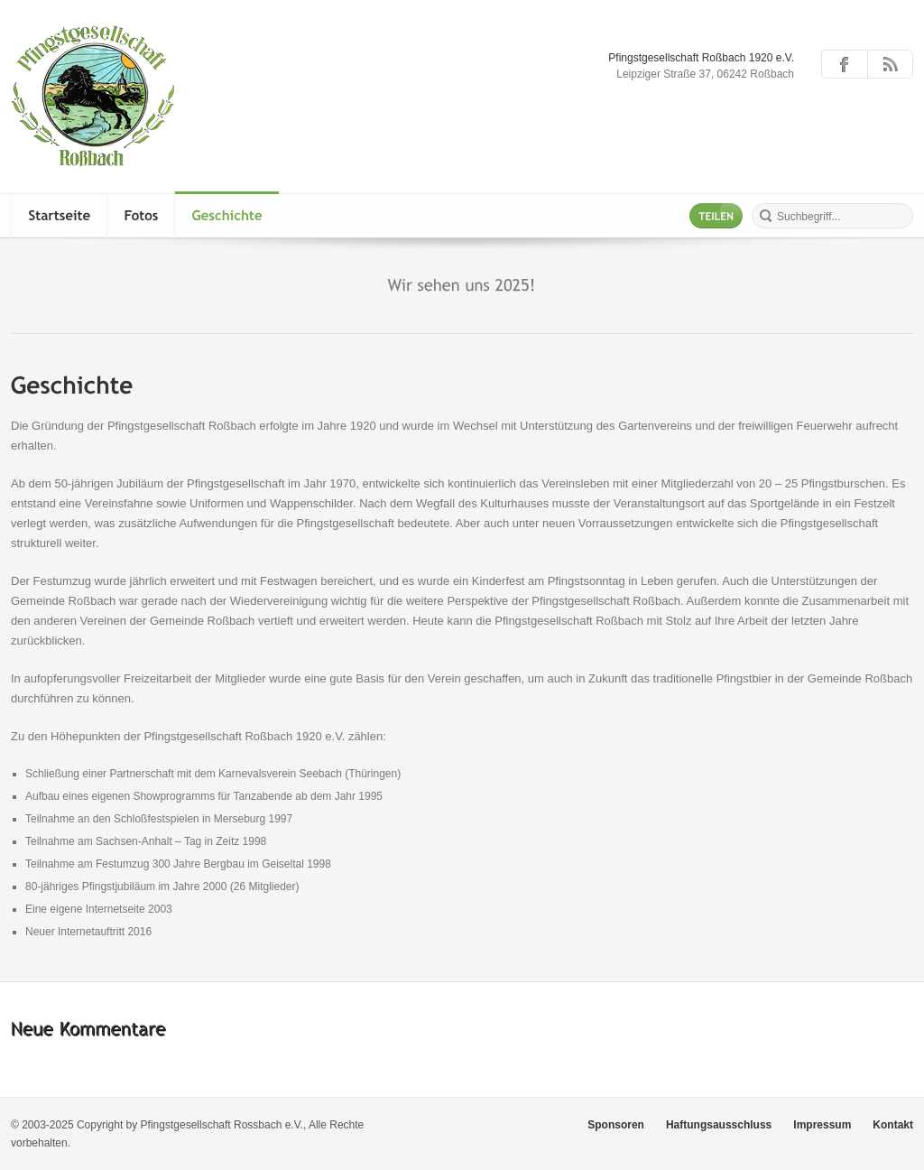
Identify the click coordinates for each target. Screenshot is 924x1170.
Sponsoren (615, 1125)
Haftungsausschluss (719, 1125)
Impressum (822, 1125)
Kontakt (893, 1125)
